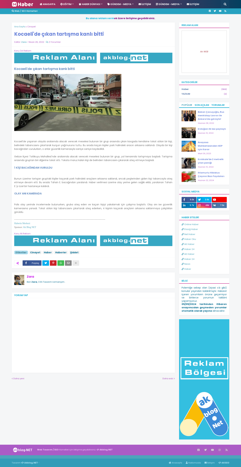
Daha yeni (18, 378)
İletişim (210, 462)
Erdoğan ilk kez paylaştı (212, 129)
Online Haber (190, 224)
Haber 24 (188, 249)
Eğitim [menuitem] (65, 4)
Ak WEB (204, 51)
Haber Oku (189, 239)
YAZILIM (204, 94)
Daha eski (168, 378)
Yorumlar (218, 105)
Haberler (61, 252)
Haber (48, 252)
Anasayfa (175, 462)
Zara (30, 276)
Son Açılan (202, 105)
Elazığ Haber (190, 229)
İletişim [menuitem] (145, 4)
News (186, 264)
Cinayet (31, 26)
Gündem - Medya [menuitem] (119, 4)
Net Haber (188, 234)
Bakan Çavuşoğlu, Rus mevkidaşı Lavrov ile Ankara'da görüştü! (211, 115)
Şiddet (74, 252)
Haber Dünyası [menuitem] (89, 4)
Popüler (187, 105)
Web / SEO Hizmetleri (24, 11)
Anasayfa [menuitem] (47, 4)
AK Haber (188, 244)
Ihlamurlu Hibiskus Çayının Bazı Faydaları (211, 174)
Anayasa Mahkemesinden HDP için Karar (210, 146)
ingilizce (34, 456)
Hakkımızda (193, 462)
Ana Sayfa (19, 26)
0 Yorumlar (55, 42)
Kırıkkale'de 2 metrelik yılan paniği (211, 161)
